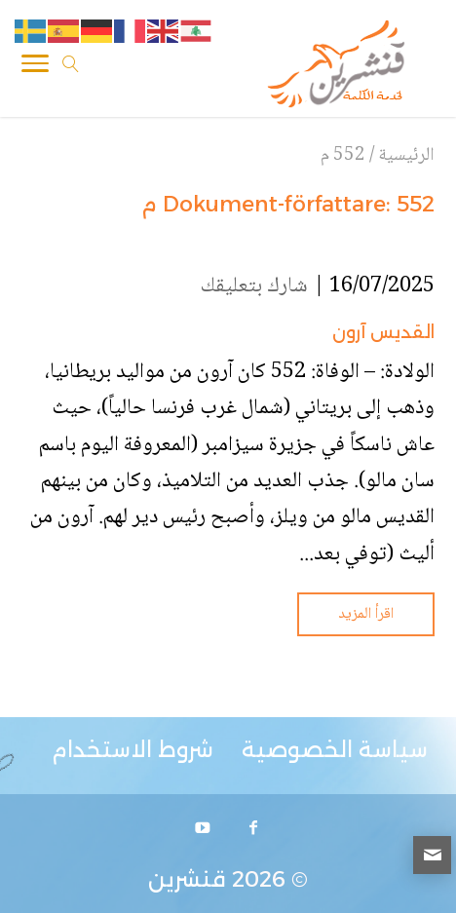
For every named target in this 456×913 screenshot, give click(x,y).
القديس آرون (383, 332)
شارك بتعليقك (254, 286)
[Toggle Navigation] (35, 67)
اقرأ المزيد (366, 614)
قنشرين (187, 879)
